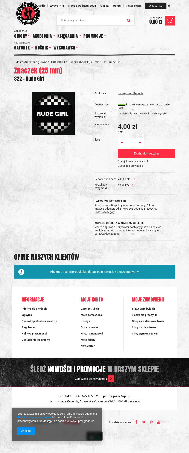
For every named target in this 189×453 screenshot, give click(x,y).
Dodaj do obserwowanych (133, 161)
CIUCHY (20, 36)
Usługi (117, 5)
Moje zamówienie (148, 300)
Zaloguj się (155, 5)
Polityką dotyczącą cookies (34, 417)
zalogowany (130, 271)
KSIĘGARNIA (67, 36)
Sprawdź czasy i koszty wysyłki (148, 113)
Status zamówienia (143, 309)
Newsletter (88, 346)
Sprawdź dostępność (106, 233)
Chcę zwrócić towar (144, 327)
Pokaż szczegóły (104, 212)
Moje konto (92, 300)
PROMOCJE (93, 36)
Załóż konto (134, 6)
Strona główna (38, 62)
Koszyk (85, 321)
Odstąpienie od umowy (36, 340)
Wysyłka (27, 315)
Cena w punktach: (105, 179)
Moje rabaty (88, 340)
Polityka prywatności (34, 333)
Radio (42, 5)
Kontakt (65, 396)
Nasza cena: (102, 124)
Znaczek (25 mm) (38, 70)
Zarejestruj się (90, 309)
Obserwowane (90, 327)
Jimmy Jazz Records (130, 93)
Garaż (104, 5)
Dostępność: (101, 104)
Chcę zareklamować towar (148, 321)
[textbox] (95, 20)
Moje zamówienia (91, 315)
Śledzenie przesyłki (144, 315)
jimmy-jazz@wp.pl (116, 396)
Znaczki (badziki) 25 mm (84, 62)
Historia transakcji (92, 333)
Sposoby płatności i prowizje (39, 321)
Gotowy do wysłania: (100, 115)
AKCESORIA (42, 36)
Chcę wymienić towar (145, 333)
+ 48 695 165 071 (87, 396)
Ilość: (97, 139)
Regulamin (28, 327)
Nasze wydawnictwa (82, 5)
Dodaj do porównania (130, 165)
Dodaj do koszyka (146, 153)
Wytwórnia (57, 5)
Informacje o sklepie (34, 309)
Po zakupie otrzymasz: (101, 186)
